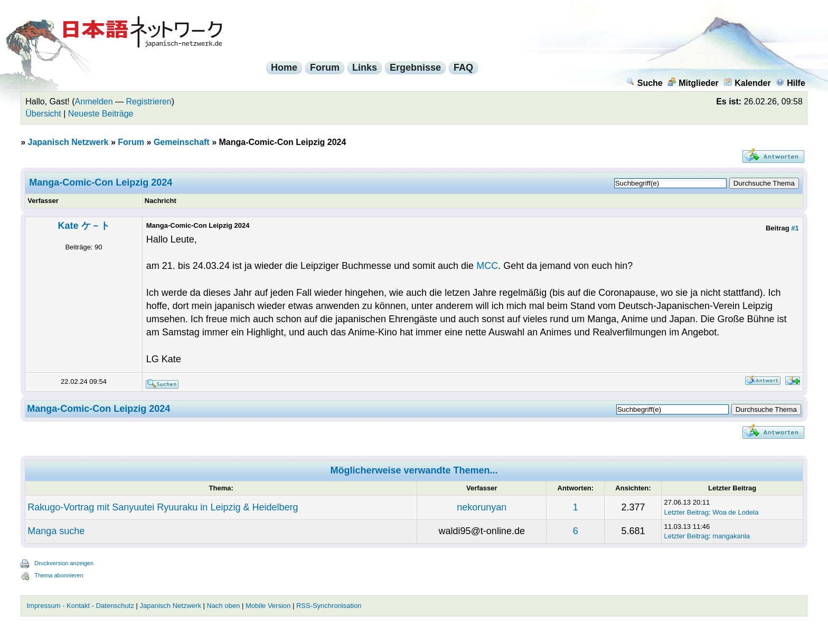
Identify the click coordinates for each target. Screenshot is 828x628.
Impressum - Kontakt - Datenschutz (80, 606)
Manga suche (55, 531)
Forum (325, 67)
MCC (487, 265)
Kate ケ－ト (83, 225)
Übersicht (43, 113)
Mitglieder (693, 83)
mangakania (731, 536)
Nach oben (223, 606)
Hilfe (790, 83)
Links (364, 67)
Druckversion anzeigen (63, 563)
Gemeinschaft (182, 142)
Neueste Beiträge (101, 113)
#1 (794, 228)
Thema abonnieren (58, 575)
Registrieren (149, 101)
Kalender (746, 83)
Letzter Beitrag (686, 512)
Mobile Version (268, 606)
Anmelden (94, 101)
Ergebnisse (415, 67)
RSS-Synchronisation (329, 606)
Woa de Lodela (735, 512)
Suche (644, 83)
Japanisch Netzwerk (68, 142)
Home (284, 67)
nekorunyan (481, 507)
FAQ (463, 67)
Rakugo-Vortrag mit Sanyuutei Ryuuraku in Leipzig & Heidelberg (162, 507)
